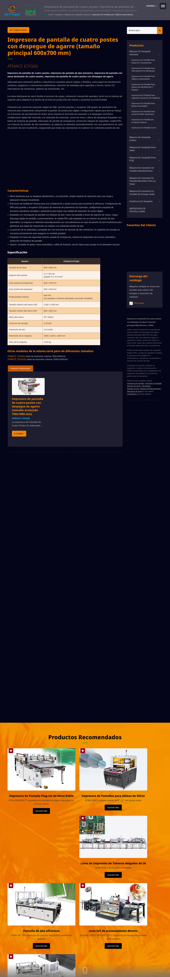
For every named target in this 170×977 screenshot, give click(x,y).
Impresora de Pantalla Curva (143, 128)
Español (151, 6)
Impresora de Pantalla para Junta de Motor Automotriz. (143, 112)
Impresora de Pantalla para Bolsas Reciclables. (143, 104)
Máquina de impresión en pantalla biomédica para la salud (142, 181)
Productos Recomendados (85, 736)
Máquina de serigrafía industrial (77, 15)
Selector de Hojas (134, 386)
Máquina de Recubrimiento (150, 389)
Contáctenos (132, 394)
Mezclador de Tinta (134, 391)
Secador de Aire (133, 389)
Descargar (136, 303)
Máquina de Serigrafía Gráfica (140, 138)
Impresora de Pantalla (135, 383)
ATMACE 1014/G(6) (17, 359)
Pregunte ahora (18, 30)
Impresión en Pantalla (153, 383)
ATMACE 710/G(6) (16, 356)
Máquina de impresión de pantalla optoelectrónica (141, 169)
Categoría (59, 15)
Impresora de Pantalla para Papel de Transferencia (143, 61)
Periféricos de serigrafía (141, 201)
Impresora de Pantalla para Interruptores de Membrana (143, 69)
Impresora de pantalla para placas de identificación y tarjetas (143, 87)
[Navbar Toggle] (163, 6)
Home (50, 15)
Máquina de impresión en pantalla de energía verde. (142, 192)
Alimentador (146, 386)
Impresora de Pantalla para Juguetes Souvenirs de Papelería (145, 96)
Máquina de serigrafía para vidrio (142, 149)
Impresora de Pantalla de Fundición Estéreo (142, 120)
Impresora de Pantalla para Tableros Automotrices (112, 15)
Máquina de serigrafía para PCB (142, 159)
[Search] (142, 30)
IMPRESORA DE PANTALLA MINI (137, 210)
